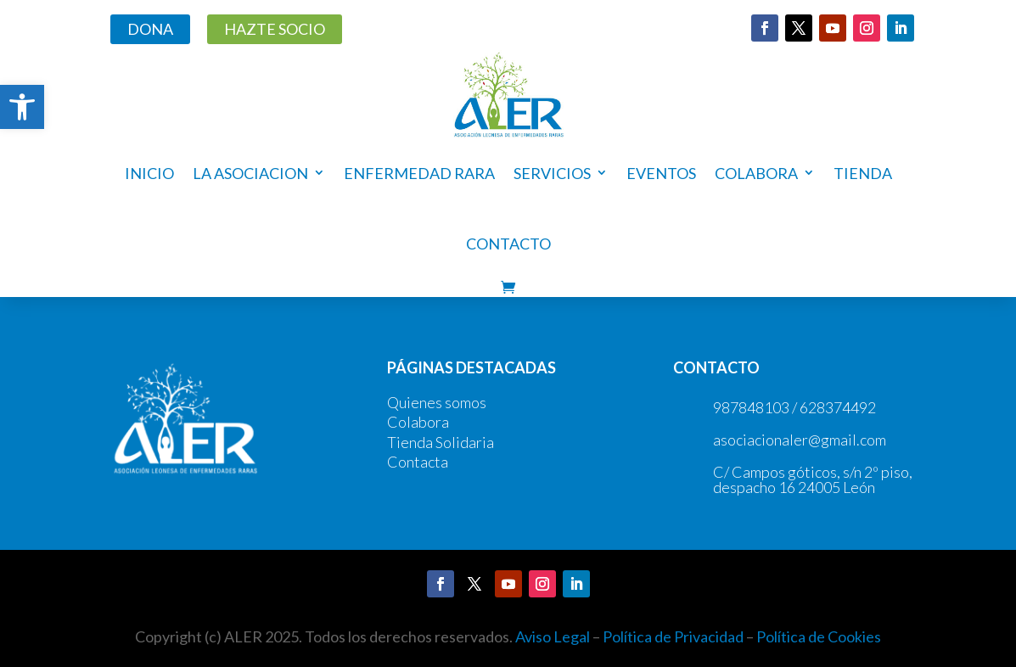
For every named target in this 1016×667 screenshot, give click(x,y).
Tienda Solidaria (440, 442)
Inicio (149, 173)
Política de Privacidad (673, 636)
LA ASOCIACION (250, 173)
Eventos (661, 173)
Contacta (417, 461)
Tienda (863, 173)
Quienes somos (436, 402)
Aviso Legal (552, 636)
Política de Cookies (818, 636)
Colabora (418, 421)
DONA (150, 29)
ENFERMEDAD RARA (419, 173)
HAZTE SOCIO (274, 29)
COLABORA (756, 173)
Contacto (508, 243)
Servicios (552, 173)
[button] (22, 107)
